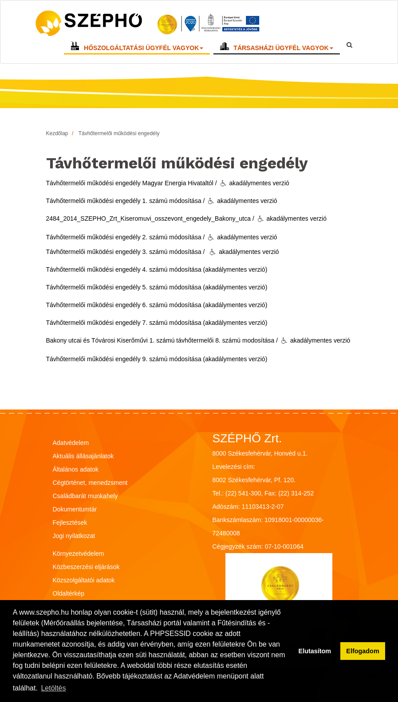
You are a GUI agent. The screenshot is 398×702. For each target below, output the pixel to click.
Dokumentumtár (75, 509)
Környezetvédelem (78, 553)
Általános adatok (76, 469)
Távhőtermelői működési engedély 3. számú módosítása (123, 251)
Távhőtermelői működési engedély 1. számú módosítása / (125, 200)
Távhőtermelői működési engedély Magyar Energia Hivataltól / (131, 183)
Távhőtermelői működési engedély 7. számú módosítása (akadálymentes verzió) (157, 322)
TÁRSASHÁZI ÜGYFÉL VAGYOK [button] (283, 49)
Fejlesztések (70, 522)
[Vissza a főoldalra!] (148, 24)
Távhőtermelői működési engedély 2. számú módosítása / (125, 237)
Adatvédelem (71, 442)
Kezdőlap (57, 133)
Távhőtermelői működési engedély (119, 133)
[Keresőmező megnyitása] (349, 44)
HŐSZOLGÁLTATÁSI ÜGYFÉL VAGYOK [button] (143, 49)
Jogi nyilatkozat (74, 535)
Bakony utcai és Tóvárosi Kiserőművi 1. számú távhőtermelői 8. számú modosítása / (162, 340)
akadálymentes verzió (254, 183)
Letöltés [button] (53, 688)
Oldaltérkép (69, 593)
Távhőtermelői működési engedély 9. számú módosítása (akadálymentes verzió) (157, 359)
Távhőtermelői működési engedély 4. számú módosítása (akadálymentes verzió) (157, 269)
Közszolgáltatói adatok (84, 580)
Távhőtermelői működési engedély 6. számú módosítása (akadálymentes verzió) (157, 304)
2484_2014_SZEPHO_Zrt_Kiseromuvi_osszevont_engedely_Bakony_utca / (150, 218)
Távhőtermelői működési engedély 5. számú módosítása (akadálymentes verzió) (157, 287)
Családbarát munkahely (85, 495)
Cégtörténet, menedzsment (90, 482)
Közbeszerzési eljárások (86, 566)
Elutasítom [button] (315, 651)
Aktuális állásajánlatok (83, 456)
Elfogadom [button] (362, 651)
